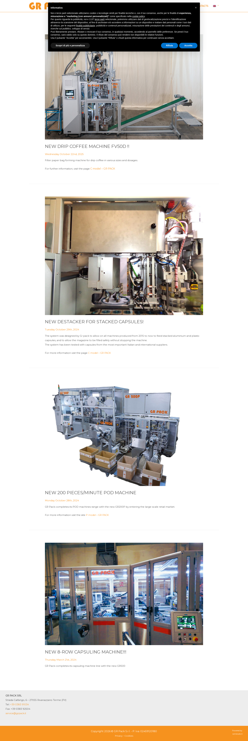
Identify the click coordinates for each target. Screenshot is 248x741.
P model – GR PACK (98, 514)
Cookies (129, 735)
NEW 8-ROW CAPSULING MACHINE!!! (89, 652)
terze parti (100, 19)
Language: (214, 6)
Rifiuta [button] (169, 45)
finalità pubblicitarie (85, 25)
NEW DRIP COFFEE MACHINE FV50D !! (91, 146)
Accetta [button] (188, 45)
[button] (195, 7)
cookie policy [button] (138, 16)
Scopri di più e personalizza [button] (70, 45)
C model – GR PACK (102, 168)
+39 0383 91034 (19, 704)
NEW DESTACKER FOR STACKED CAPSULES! (98, 322)
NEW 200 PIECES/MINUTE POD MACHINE (95, 492)
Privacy (119, 735)
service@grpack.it (16, 713)
